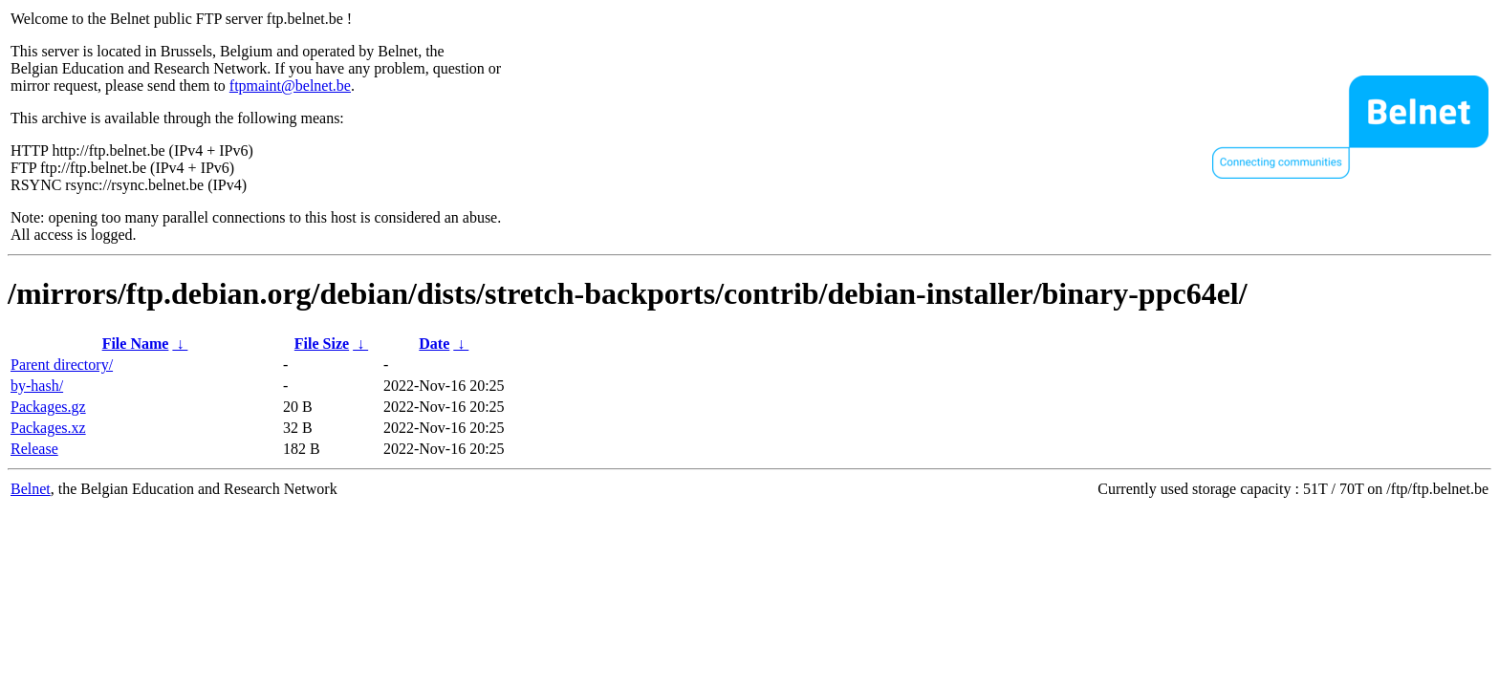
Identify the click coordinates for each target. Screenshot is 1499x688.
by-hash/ (37, 385)
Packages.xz (48, 427)
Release (34, 449)
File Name (135, 343)
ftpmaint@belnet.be (290, 85)
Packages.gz (48, 406)
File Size (321, 343)
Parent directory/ (62, 364)
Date (434, 343)
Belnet (31, 489)
